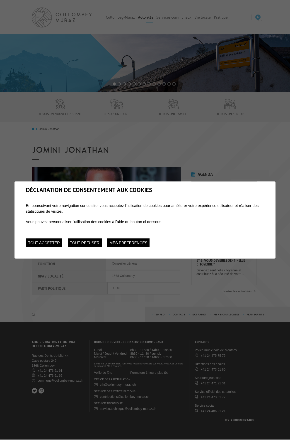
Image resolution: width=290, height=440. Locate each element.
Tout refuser (84, 243)
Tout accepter (44, 243)
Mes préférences (128, 243)
